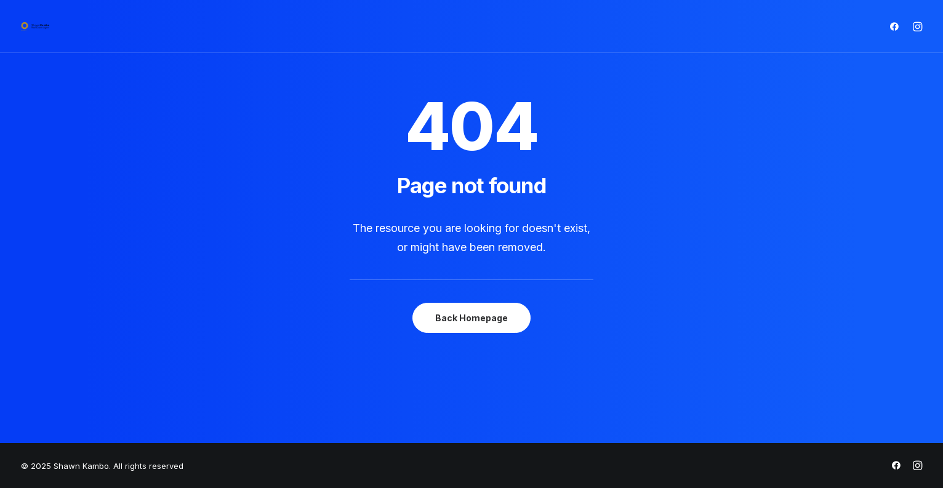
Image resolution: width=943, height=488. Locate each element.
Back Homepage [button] (471, 318)
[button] (897, 26)
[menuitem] (897, 26)
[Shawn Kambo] (35, 26)
